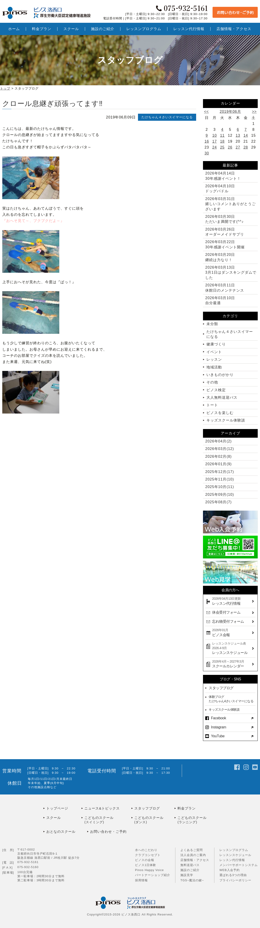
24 (214, 147)
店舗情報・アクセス (194, 860)
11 (222, 135)
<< (206, 111)
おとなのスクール (60, 831)
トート (212, 405)
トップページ (57, 808)
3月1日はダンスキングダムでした (230, 272)
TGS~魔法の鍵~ (192, 880)
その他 (212, 382)
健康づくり (216, 344)
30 (207, 153)
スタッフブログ (221, 688)
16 (207, 141)
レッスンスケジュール (235, 855)
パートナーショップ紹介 (152, 875)
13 (238, 135)
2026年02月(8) (218, 456)
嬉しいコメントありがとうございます (230, 204)
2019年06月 (230, 111)
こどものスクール (107, 820)
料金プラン (186, 808)
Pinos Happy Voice (149, 870)
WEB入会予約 (229, 870)
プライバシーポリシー (235, 880)
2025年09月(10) (219, 494)
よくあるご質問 (191, 850)
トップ (5, 88)
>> (254, 111)
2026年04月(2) (218, 441)
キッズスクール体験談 (225, 420)
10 (214, 135)
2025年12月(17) (219, 472)
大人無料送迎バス (221, 397)
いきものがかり (220, 375)
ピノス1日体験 (145, 865)
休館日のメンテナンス (224, 287)
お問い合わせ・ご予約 (108, 831)
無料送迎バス (190, 865)
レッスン (214, 359)
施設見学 (186, 875)
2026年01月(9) (218, 464)
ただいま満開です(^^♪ (224, 219)
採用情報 (141, 880)
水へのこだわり (146, 850)
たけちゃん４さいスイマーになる (167, 117)
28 (245, 147)
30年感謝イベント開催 (225, 244)
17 (214, 141)
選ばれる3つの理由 (233, 875)
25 (222, 147)
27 (238, 147)
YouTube (217, 736)
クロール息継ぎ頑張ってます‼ (52, 104)
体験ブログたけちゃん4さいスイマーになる (231, 699)
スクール (53, 818)
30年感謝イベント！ (223, 175)
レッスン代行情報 (232, 860)
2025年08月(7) (218, 502)
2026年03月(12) (219, 449)
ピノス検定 (216, 390)
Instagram (218, 727)
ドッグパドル (220, 188)
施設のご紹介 (190, 870)
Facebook (218, 718)
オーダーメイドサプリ (224, 231)
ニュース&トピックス (102, 808)
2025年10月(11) (219, 487)
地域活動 (214, 367)
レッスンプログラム (233, 850)
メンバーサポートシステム (238, 865)
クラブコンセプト (148, 855)
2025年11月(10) (219, 479)
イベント (214, 352)
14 (245, 135)
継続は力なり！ (220, 257)
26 (230, 147)
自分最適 (220, 300)
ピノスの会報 (144, 860)
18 (222, 141)
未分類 (212, 324)
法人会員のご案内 (193, 855)
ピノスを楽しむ (220, 413)
